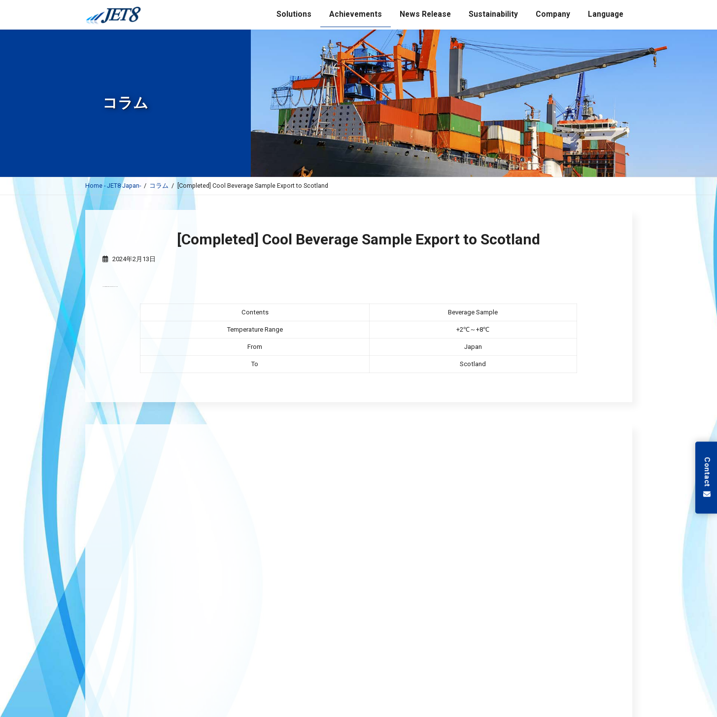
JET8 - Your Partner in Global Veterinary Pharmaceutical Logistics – (267, 584)
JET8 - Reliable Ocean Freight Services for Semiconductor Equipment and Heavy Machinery (304, 516)
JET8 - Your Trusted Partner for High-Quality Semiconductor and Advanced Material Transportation (317, 539)
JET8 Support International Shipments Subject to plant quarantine (265, 562)
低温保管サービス (358, 652)
